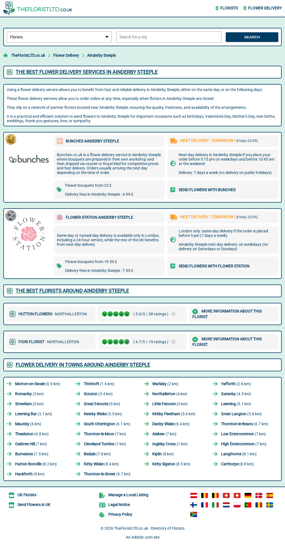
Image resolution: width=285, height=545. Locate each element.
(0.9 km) (37, 384)
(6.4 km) (171, 424)
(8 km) (163, 454)
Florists (229, 8)
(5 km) (29, 404)
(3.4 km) (98, 394)
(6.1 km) (107, 424)
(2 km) (165, 384)
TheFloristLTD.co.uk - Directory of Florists (149, 528)
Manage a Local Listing (128, 495)
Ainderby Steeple (101, 55)
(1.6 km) (99, 384)
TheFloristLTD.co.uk (28, 55)
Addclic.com (142, 537)
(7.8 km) (97, 454)
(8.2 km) (36, 464)
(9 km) (30, 474)
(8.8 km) (237, 464)
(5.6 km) (173, 414)
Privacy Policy (120, 514)
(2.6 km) (236, 384)
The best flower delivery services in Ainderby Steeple (87, 72)
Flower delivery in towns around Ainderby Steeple (83, 365)
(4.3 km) (236, 394)
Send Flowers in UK (34, 504)
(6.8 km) (32, 434)
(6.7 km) (244, 424)
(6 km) (28, 424)
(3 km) (29, 394)
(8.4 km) (101, 464)
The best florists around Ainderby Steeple (72, 291)
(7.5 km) (31, 454)
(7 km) (105, 434)
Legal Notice (119, 504)
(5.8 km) (241, 414)
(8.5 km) (171, 464)
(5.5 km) (103, 414)
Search (252, 37)
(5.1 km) (236, 404)
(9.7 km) (107, 474)
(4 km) (169, 394)
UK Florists (27, 495)
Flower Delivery (265, 8)
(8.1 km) (239, 454)
